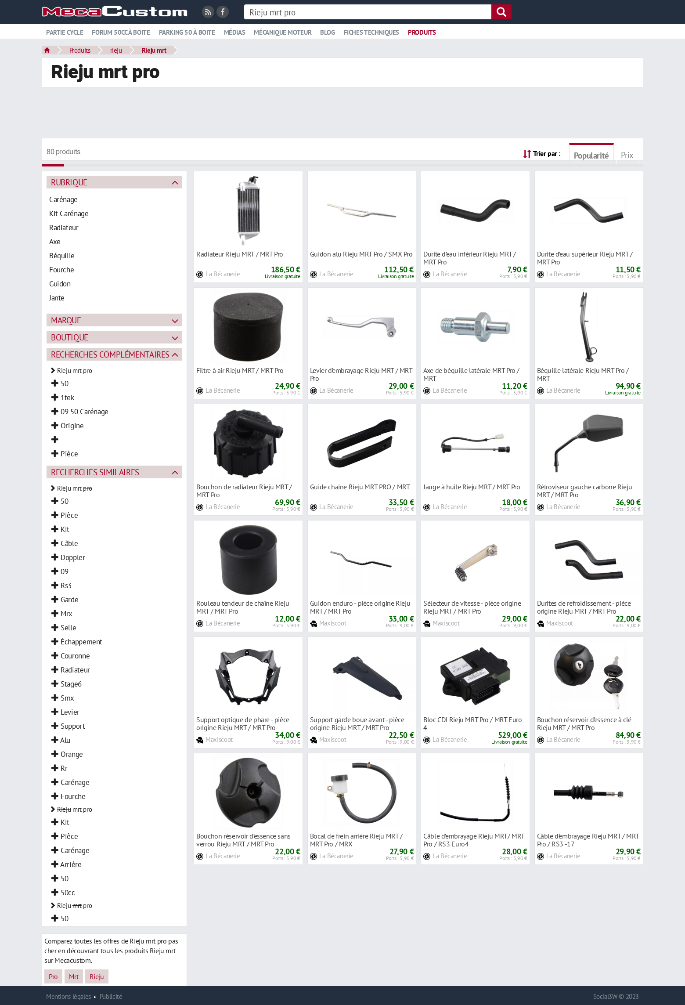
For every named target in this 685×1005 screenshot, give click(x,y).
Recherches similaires (95, 471)
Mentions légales (68, 996)
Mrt (74, 976)
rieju (116, 50)
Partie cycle (64, 32)
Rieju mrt (154, 50)
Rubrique (69, 182)
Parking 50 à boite (187, 32)
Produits (422, 32)
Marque (66, 320)
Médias (234, 32)
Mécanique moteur (282, 32)
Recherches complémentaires (110, 354)
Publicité (111, 996)
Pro (53, 976)
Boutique (69, 337)
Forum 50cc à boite (121, 32)
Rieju (97, 976)
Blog (327, 32)
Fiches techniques (371, 32)
